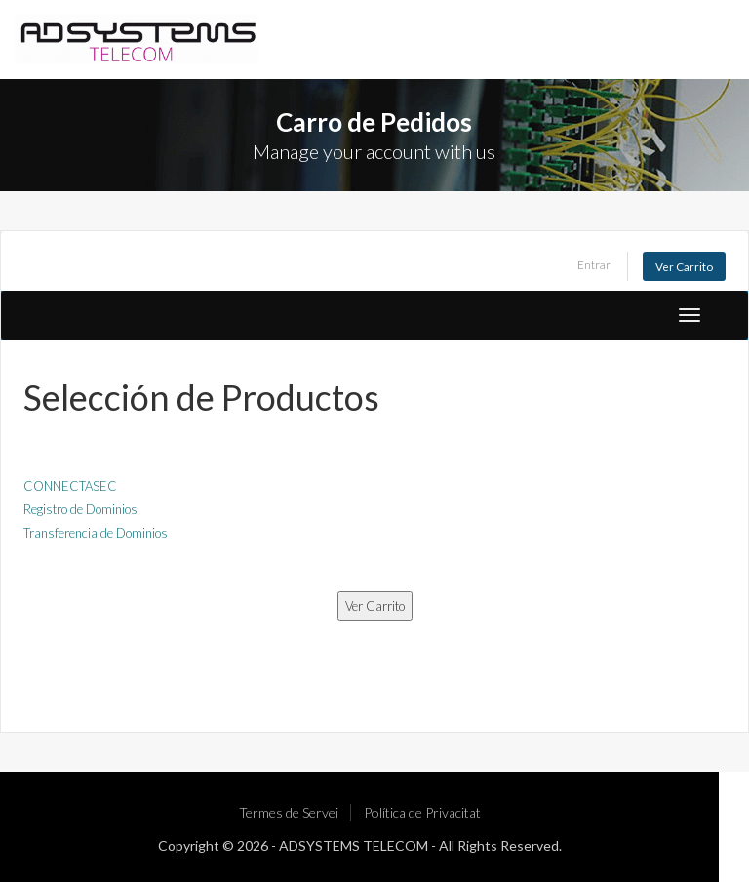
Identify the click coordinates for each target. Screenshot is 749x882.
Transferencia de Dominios (95, 533)
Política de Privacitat (422, 812)
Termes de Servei (288, 812)
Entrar (594, 264)
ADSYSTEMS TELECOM (353, 845)
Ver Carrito (684, 266)
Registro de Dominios (80, 509)
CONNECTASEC (70, 486)
